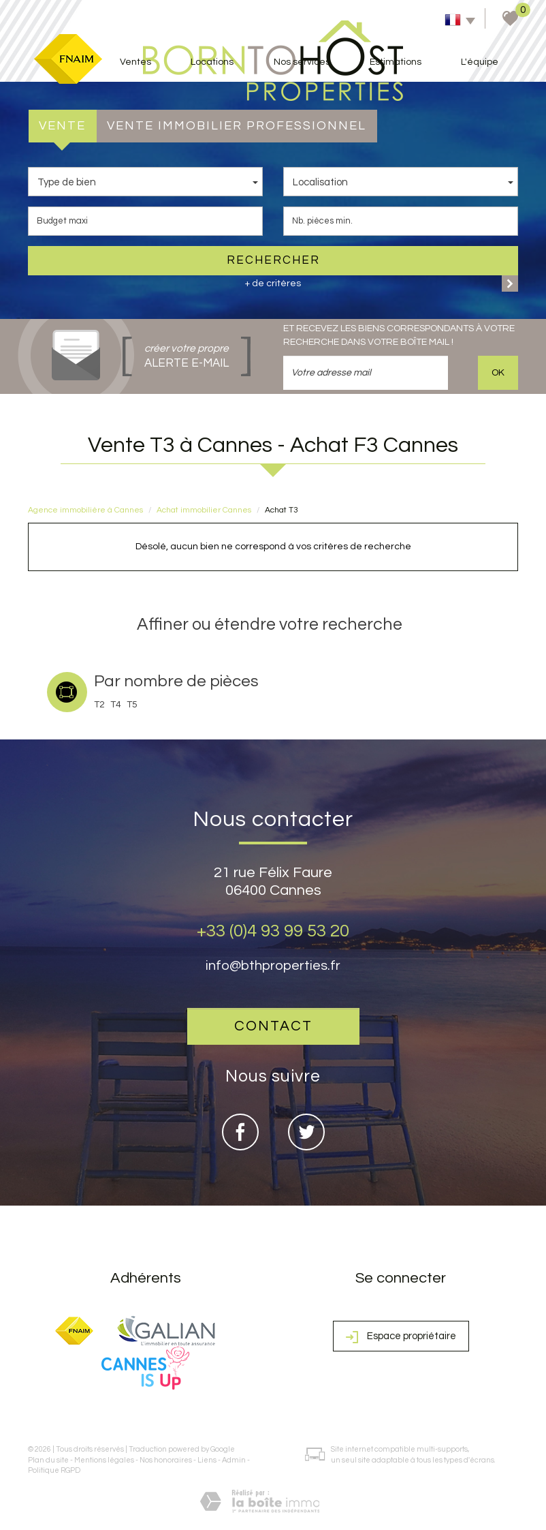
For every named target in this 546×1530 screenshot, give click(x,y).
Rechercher (273, 260)
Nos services (302, 62)
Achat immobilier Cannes (204, 510)
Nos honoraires (166, 1460)
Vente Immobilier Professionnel (236, 125)
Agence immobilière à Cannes (85, 510)
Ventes (135, 62)
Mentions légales (104, 1460)
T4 (115, 704)
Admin (234, 1460)
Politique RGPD (54, 1470)
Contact (273, 1026)
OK (498, 373)
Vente (62, 125)
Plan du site (48, 1460)
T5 (132, 704)
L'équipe (479, 62)
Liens (206, 1460)
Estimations (395, 62)
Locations (212, 62)
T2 (99, 704)
